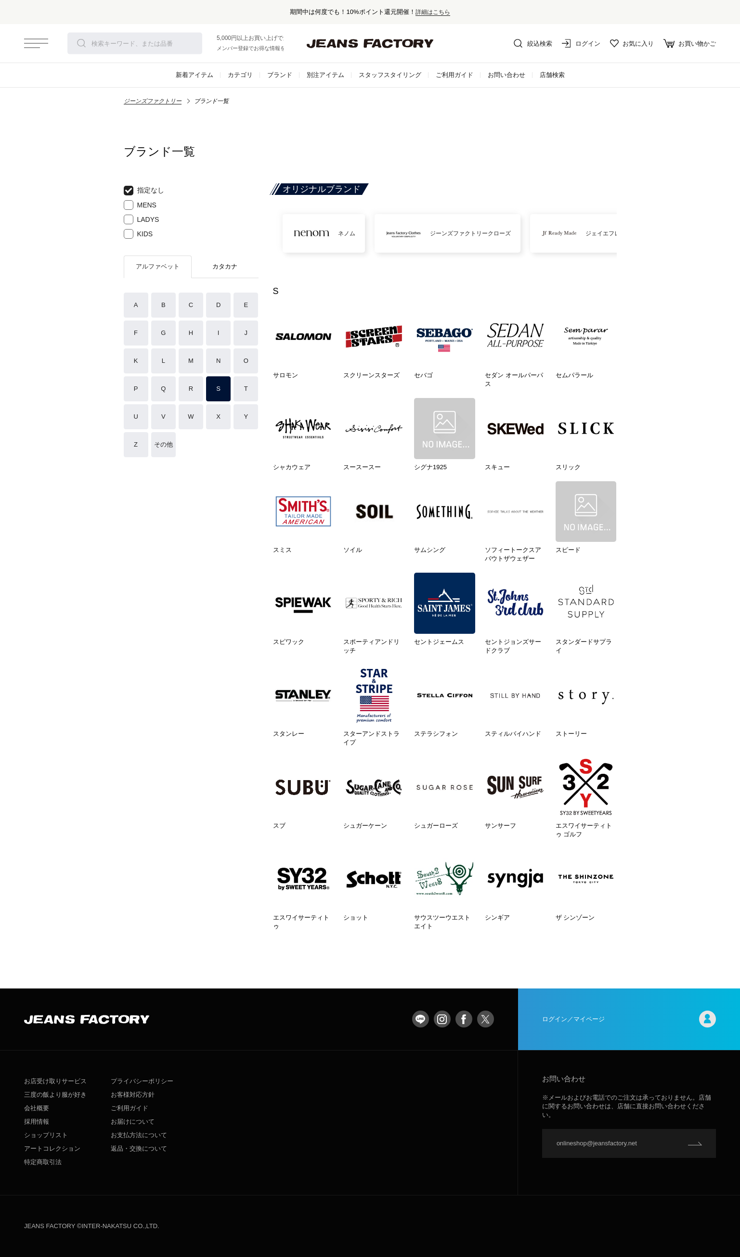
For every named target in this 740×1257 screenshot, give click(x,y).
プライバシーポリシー (142, 1081)
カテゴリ (240, 74)
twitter (485, 1019)
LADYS (141, 219)
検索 (81, 43)
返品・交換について (139, 1148)
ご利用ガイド (454, 74)
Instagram (442, 1019)
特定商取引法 (43, 1162)
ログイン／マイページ (629, 1019)
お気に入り (632, 43)
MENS (140, 205)
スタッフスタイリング (390, 74)
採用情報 (36, 1121)
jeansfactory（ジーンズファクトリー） (370, 43)
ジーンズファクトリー (153, 101)
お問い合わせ (506, 74)
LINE (420, 1019)
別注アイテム (325, 74)
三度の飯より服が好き (55, 1094)
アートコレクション (52, 1148)
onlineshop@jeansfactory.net (597, 1143)
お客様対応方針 (133, 1094)
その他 (163, 444)
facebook (463, 1019)
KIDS (138, 234)
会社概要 (36, 1108)
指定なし (144, 190)
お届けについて (133, 1121)
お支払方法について (139, 1135)
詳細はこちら (432, 12)
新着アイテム (194, 74)
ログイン (581, 43)
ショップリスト (46, 1135)
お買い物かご (689, 43)
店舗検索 (552, 74)
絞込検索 (533, 43)
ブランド (279, 74)
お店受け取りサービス (55, 1081)
